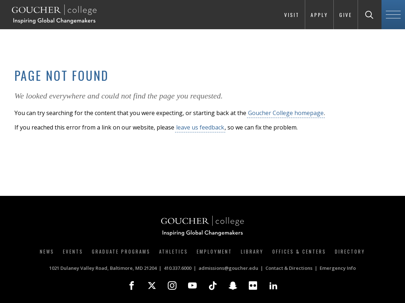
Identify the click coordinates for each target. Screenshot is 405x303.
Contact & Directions (288, 268)
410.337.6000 (177, 268)
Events (73, 251)
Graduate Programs (121, 251)
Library (252, 251)
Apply (319, 14)
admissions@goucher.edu (228, 268)
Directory (350, 251)
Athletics (173, 251)
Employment (214, 251)
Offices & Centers (299, 251)
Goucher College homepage (286, 113)
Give (345, 14)
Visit (291, 14)
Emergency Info (338, 268)
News (47, 251)
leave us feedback (200, 127)
